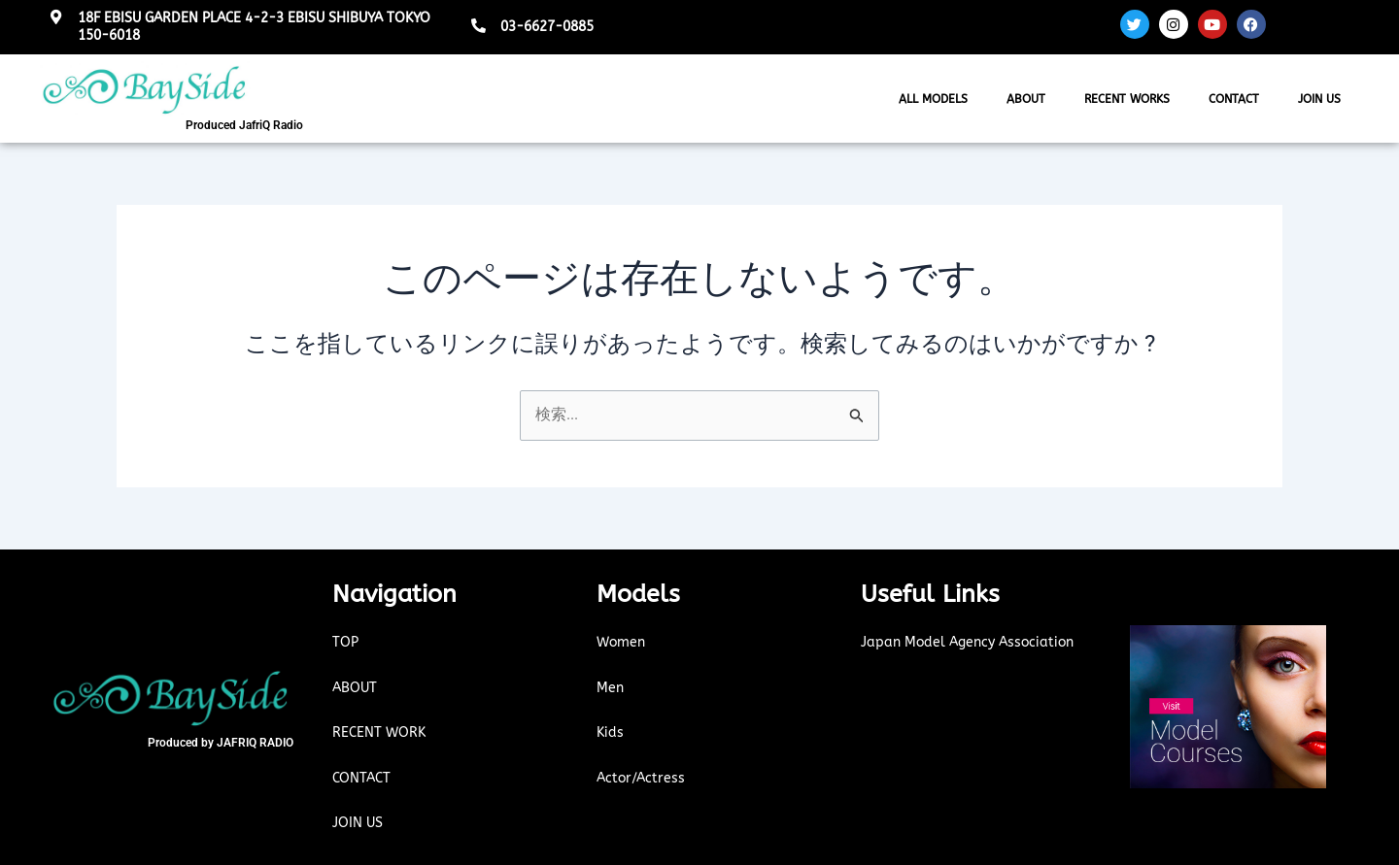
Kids (611, 733)
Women (623, 642)
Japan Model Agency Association (974, 642)
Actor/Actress (643, 777)
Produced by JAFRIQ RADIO (220, 742)
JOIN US (1319, 99)
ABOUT (1026, 99)
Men (611, 687)
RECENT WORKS (1127, 99)
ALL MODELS (933, 99)
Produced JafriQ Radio (244, 125)
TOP (345, 642)
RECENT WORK (381, 733)
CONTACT (1234, 99)
